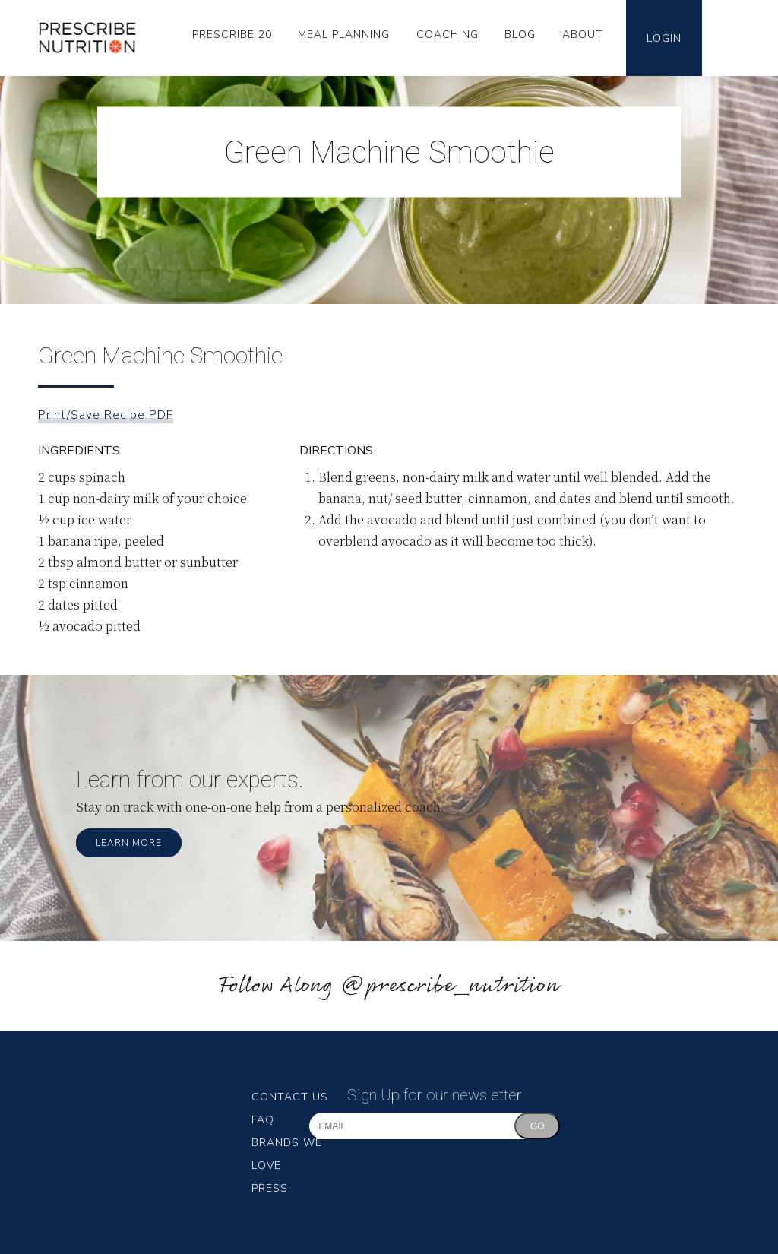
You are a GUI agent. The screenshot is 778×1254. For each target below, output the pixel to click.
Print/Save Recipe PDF (105, 415)
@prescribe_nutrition (450, 986)
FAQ (262, 1120)
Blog (520, 34)
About (582, 34)
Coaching (447, 34)
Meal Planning (344, 34)
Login (664, 38)
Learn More (129, 843)
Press (269, 1188)
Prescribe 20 (232, 34)
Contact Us (289, 1097)
